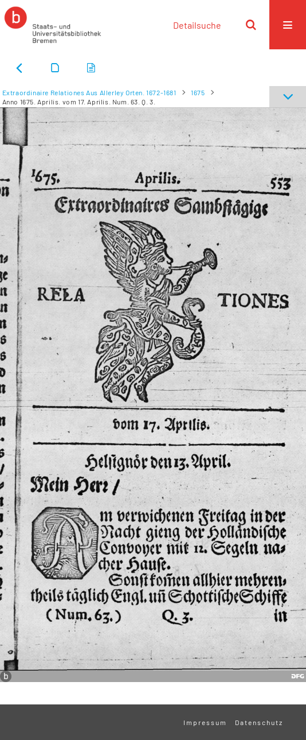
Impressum (205, 722)
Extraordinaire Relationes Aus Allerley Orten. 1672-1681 (89, 92)
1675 (198, 92)
